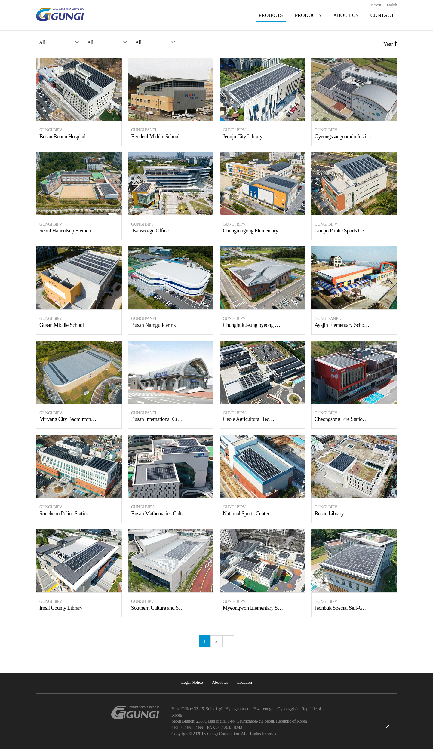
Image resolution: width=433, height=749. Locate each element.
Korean (376, 5)
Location (244, 682)
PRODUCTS (308, 15)
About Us (220, 682)
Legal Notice (192, 682)
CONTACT (382, 15)
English (392, 5)
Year (390, 44)
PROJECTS (271, 15)
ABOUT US (345, 15)
